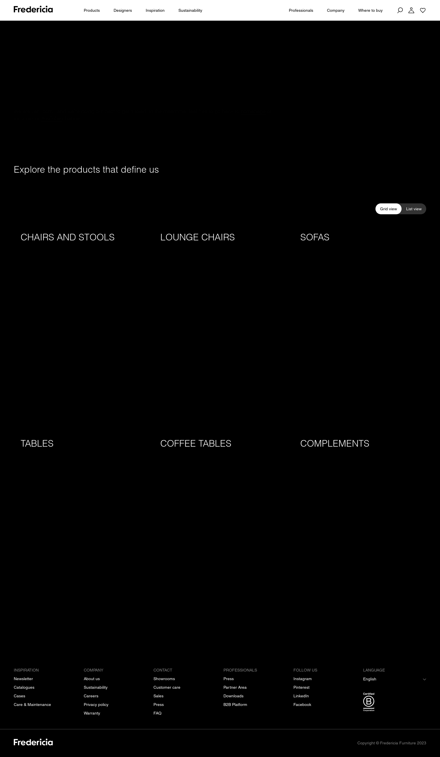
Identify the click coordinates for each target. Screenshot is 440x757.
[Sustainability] (96, 687)
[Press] (158, 704)
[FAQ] (157, 713)
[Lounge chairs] (219, 325)
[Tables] (80, 531)
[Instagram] (302, 679)
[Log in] (411, 10)
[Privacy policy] (96, 704)
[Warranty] (92, 713)
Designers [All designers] (123, 10)
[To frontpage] (33, 10)
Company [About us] (335, 10)
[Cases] (19, 696)
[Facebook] (302, 704)
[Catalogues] (24, 687)
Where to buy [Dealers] (370, 10)
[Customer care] (166, 687)
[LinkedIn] (301, 696)
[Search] (399, 10)
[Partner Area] (235, 687)
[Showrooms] (164, 679)
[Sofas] (359, 325)
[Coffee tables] (219, 531)
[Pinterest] (301, 687)
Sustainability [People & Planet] (190, 10)
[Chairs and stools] (80, 325)
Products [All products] (92, 10)
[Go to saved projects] (422, 10)
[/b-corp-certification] (394, 703)
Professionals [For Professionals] (301, 10)
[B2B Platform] (235, 704)
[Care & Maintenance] (32, 704)
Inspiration (155, 10)
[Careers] (91, 696)
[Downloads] (233, 696)
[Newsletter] (23, 679)
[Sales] (158, 696)
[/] (33, 743)
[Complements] (359, 531)
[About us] (92, 679)
